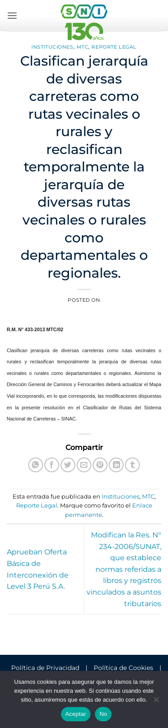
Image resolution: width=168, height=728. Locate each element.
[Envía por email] (84, 465)
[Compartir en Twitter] (67, 465)
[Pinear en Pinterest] (100, 465)
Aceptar (75, 714)
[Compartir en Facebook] (51, 465)
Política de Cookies (123, 668)
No (103, 714)
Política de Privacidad (45, 668)
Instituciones (52, 47)
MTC (83, 47)
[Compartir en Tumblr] (132, 465)
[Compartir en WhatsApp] (35, 465)
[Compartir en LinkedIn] (116, 465)
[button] (12, 15)
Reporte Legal (113, 47)
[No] (156, 702)
